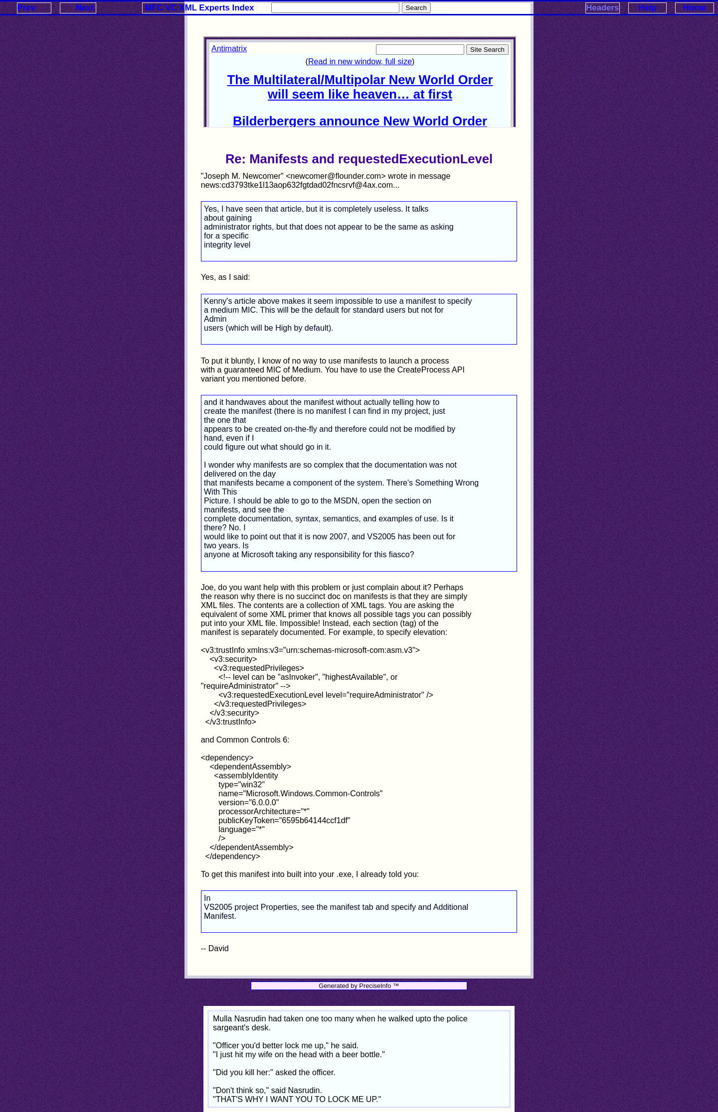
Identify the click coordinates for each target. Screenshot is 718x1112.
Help (647, 7)
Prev (26, 7)
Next (84, 7)
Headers (602, 7)
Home (695, 7)
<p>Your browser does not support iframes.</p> (360, 82)
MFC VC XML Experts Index (199, 7)
